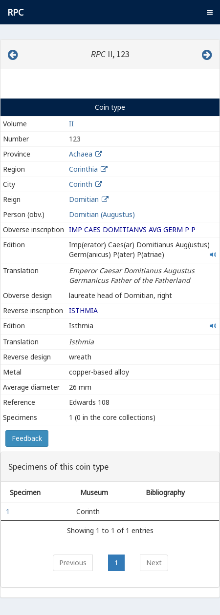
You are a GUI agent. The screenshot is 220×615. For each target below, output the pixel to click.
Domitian (84, 199)
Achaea (80, 154)
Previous (73, 562)
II (71, 123)
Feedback (27, 438)
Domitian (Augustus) (102, 214)
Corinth (80, 184)
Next (154, 562)
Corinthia (83, 169)
